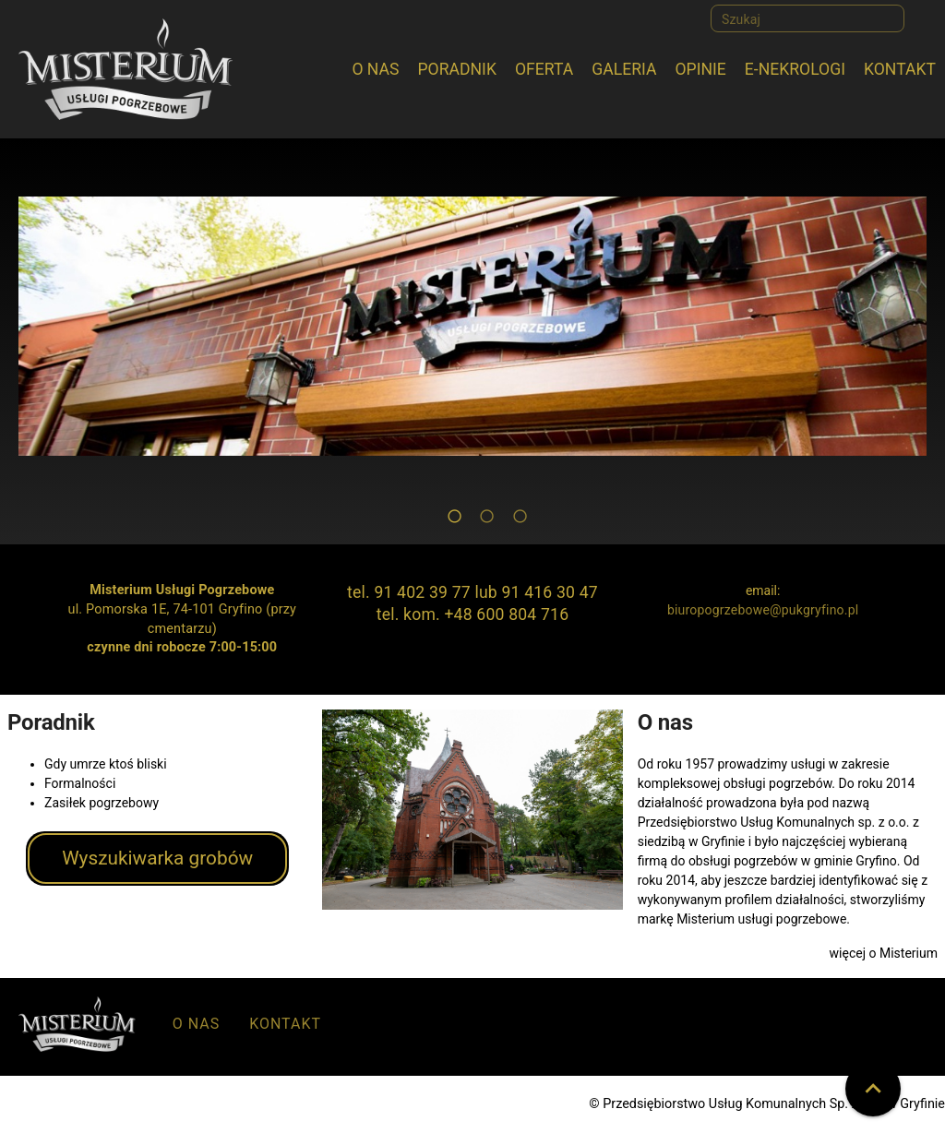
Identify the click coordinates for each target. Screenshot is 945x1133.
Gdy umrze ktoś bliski (105, 764)
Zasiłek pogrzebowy (101, 802)
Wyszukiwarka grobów (157, 858)
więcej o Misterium (884, 953)
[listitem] (196, 1028)
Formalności (79, 783)
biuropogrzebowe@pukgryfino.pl (762, 609)
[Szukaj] (807, 18)
